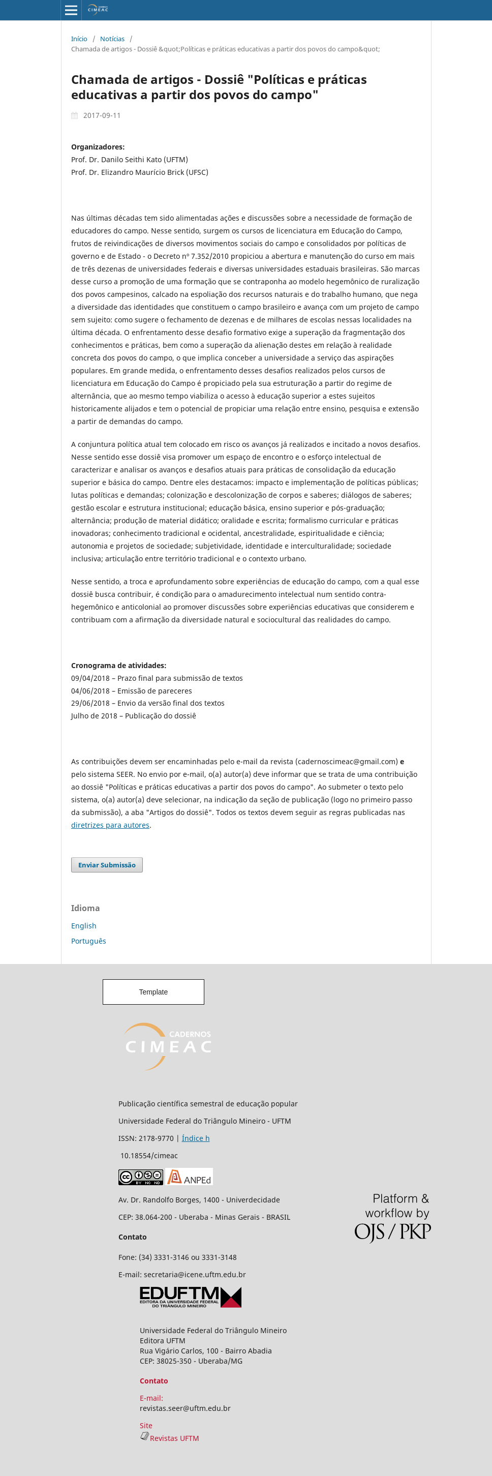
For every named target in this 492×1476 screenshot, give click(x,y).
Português (88, 941)
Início (79, 38)
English (84, 925)
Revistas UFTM (169, 1438)
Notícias (112, 38)
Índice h (196, 1138)
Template (153, 992)
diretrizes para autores (110, 825)
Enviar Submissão (107, 864)
